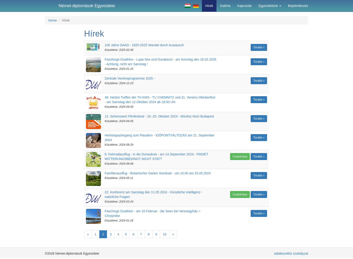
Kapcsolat (244, 6)
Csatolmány (240, 156)
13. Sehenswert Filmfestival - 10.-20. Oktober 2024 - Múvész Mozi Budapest (159, 116)
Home (52, 20)
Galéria (225, 6)
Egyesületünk (270, 6)
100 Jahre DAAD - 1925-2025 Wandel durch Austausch (144, 45)
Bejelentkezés (298, 6)
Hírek (209, 6)
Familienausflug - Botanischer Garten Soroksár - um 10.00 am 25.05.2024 (158, 173)
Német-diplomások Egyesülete (87, 5)
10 (165, 234)
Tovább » (259, 47)
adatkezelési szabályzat (291, 253)
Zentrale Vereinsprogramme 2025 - (130, 78)
